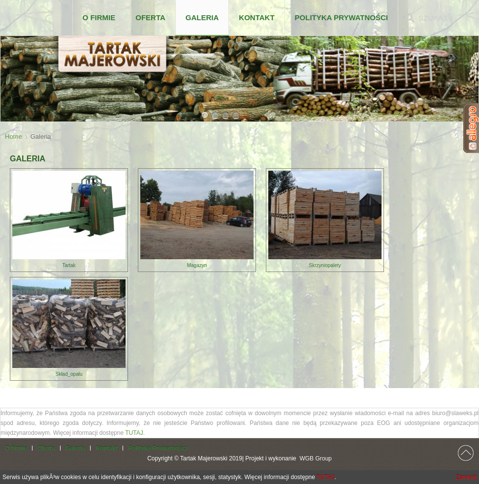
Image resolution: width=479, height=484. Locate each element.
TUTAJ (134, 432)
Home (13, 136)
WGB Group (315, 458)
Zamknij (466, 477)
